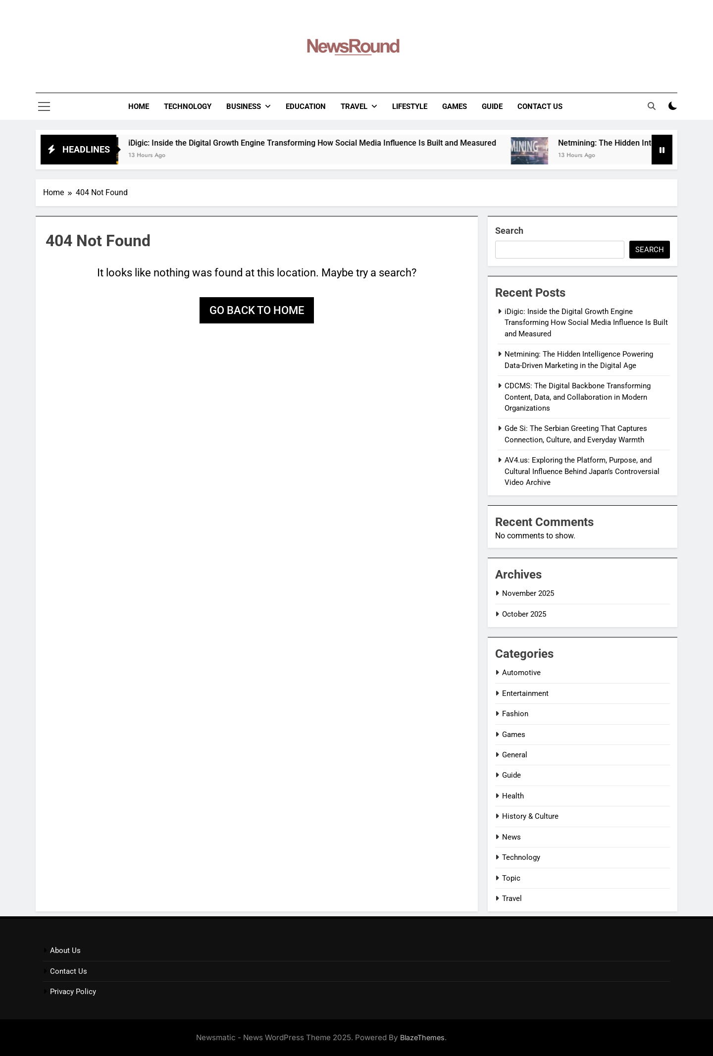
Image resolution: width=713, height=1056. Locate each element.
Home (138, 106)
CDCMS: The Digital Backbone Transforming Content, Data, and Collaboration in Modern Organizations (578, 397)
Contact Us (539, 106)
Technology (187, 106)
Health (513, 796)
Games (454, 106)
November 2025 (528, 593)
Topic (511, 878)
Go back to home (256, 310)
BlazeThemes (422, 1037)
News (511, 837)
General (514, 754)
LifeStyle (409, 106)
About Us (65, 950)
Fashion (515, 713)
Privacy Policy (73, 991)
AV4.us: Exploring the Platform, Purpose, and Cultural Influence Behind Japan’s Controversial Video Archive (582, 471)
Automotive (521, 672)
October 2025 (524, 614)
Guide (492, 106)
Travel (354, 106)
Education (306, 106)
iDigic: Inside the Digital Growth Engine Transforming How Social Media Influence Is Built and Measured (324, 143)
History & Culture (530, 816)
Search (509, 230)
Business (243, 106)
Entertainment (525, 693)
